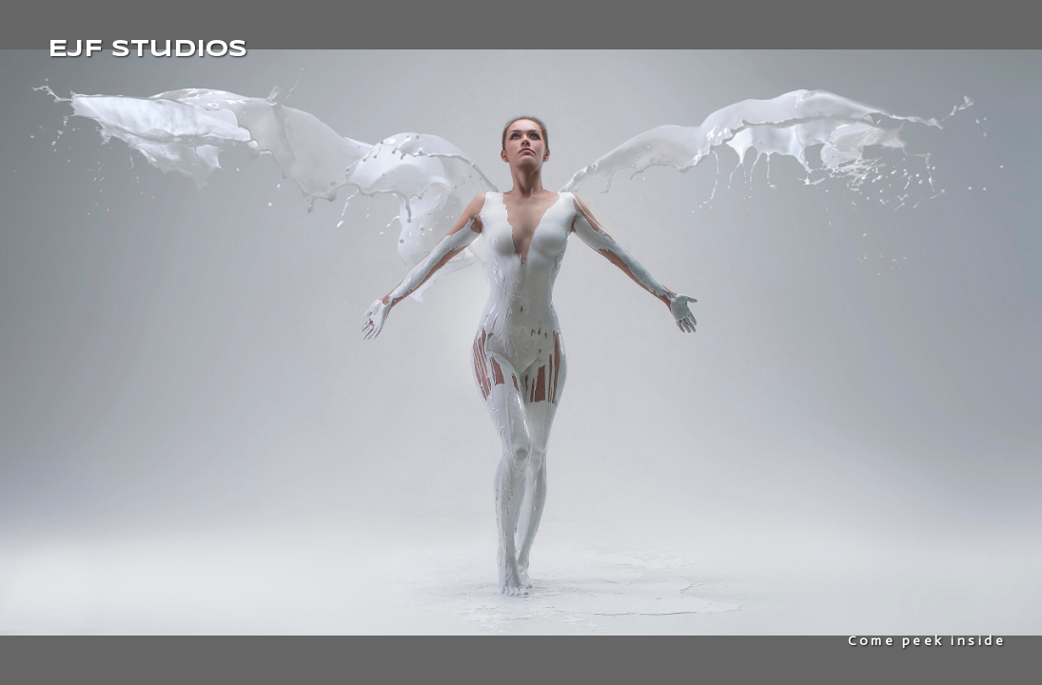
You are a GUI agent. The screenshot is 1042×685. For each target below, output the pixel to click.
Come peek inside (927, 641)
